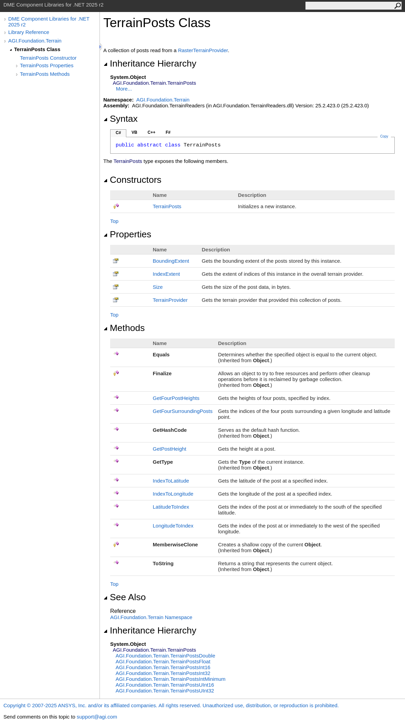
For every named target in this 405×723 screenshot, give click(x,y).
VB (134, 132)
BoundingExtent (171, 261)
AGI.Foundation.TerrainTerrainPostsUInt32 (165, 691)
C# (118, 132)
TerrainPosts (167, 206)
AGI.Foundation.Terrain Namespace (151, 617)
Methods (124, 328)
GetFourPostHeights (176, 398)
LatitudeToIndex (171, 507)
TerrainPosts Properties (46, 65)
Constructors (132, 180)
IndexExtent (166, 274)
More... (124, 89)
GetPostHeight (169, 449)
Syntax (120, 119)
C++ (151, 132)
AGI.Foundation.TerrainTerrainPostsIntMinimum (170, 679)
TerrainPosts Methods (45, 74)
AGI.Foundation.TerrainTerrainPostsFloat (163, 661)
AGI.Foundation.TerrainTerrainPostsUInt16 (165, 685)
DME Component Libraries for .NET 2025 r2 (48, 21)
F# (168, 132)
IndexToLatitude (171, 481)
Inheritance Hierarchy (149, 63)
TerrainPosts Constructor (48, 58)
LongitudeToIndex (173, 526)
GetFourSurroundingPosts (182, 411)
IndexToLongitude (173, 494)
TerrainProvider (170, 300)
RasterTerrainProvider (203, 50)
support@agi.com (97, 717)
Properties (127, 234)
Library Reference (28, 32)
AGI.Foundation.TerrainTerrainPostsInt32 (163, 673)
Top (114, 221)
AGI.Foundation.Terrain (34, 41)
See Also (124, 597)
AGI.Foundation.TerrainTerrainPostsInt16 (163, 667)
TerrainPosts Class (37, 49)
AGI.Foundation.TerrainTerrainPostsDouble (165, 656)
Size (158, 287)
